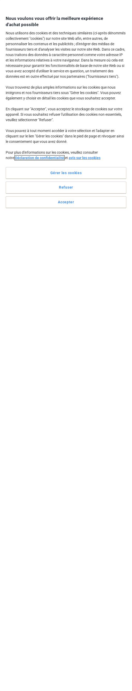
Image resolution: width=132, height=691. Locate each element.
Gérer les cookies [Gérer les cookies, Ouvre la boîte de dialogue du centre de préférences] (66, 173)
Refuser (66, 187)
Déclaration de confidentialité (39, 158)
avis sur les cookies (84, 158)
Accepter (66, 202)
